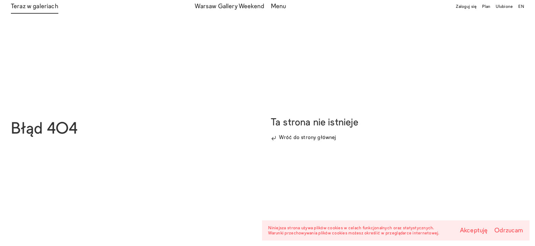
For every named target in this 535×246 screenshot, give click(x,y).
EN (521, 7)
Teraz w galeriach (34, 7)
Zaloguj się (466, 7)
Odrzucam (508, 231)
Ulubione (504, 7)
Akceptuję (474, 231)
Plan (486, 7)
